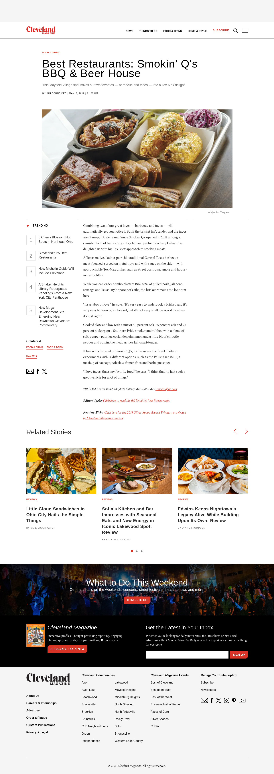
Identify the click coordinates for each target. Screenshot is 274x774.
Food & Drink (172, 31)
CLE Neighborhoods (95, 726)
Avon (85, 682)
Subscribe (221, 30)
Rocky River (122, 719)
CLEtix (155, 726)
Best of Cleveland (162, 682)
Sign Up (239, 654)
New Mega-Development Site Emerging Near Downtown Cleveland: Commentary (54, 316)
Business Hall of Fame (165, 704)
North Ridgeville (125, 711)
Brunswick (88, 719)
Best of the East (161, 689)
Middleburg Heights (127, 697)
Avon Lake (88, 689)
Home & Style (197, 31)
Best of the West (161, 697)
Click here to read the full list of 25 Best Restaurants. (136, 401)
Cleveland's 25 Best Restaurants (52, 255)
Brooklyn (87, 711)
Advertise (33, 710)
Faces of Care (160, 711)
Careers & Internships (41, 703)
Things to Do (148, 31)
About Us (32, 695)
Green (86, 733)
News (129, 31)
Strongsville (122, 733)
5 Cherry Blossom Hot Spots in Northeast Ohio (55, 240)
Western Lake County (129, 740)
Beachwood (89, 697)
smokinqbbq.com (166, 389)
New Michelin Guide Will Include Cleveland (56, 271)
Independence (91, 740)
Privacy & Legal (37, 732)
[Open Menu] (245, 31)
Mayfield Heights (125, 689)
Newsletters (208, 689)
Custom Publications (40, 725)
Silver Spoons (160, 719)
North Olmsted (124, 704)
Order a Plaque (36, 717)
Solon (118, 726)
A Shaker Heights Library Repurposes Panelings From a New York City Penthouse (55, 291)
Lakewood (121, 682)
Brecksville (89, 704)
